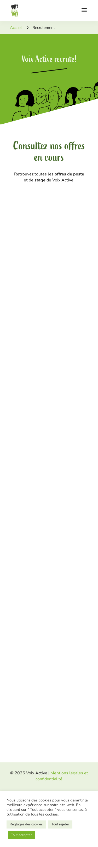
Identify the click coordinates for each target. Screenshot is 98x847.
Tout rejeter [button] (60, 824)
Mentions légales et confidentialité (62, 776)
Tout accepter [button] (21, 835)
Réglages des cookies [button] (26, 824)
